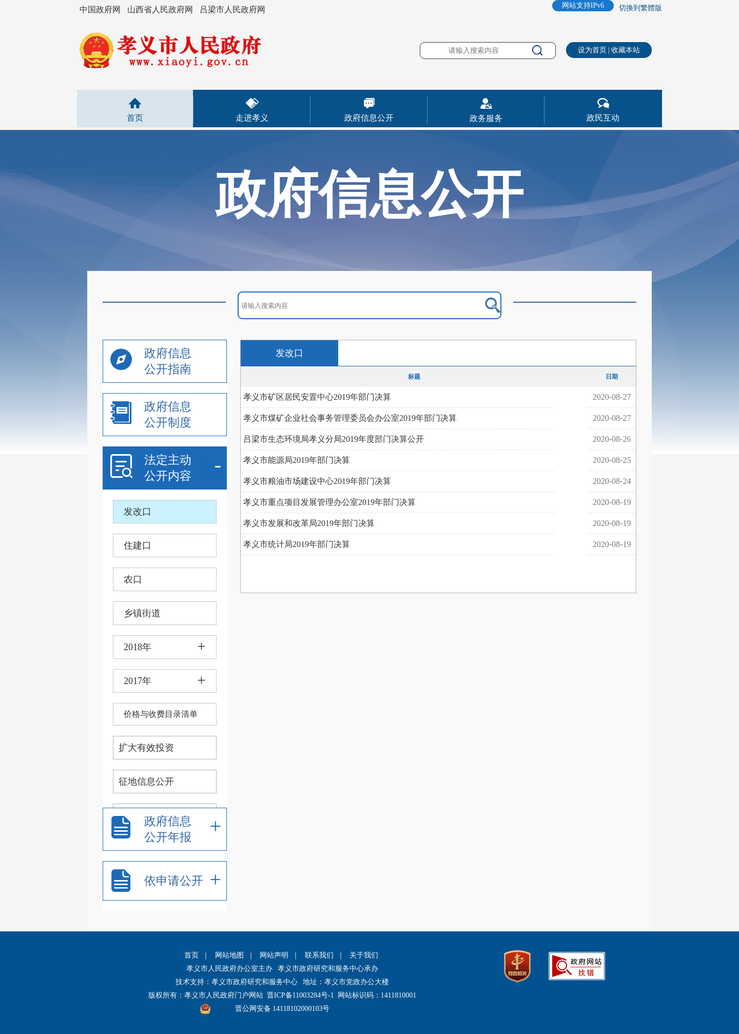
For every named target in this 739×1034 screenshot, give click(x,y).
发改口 (137, 511)
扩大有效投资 (146, 748)
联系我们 (319, 955)
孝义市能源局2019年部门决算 (296, 460)
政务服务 (486, 118)
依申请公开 (173, 880)
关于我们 (363, 955)
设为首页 (592, 50)
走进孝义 (252, 117)
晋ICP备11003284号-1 (300, 995)
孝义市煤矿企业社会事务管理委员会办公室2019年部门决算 (350, 418)
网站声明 (274, 955)
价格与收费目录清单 (161, 714)
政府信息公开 (369, 117)
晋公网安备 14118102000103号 (282, 1008)
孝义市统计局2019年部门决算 (296, 544)
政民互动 (603, 117)
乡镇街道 (142, 613)
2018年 (137, 647)
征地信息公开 (146, 781)
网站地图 (229, 955)
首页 (135, 117)
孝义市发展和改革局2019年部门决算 (309, 523)
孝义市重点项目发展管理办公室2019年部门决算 (329, 502)
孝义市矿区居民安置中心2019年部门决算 (317, 397)
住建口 (137, 545)
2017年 (137, 681)
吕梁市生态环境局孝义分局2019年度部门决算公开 (333, 439)
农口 (133, 579)
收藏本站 (625, 50)
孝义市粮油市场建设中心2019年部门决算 (317, 481)
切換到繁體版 (640, 8)
